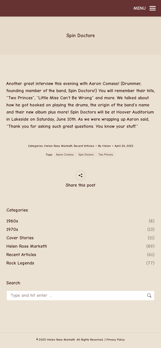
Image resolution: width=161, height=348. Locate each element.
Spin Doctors (86, 154)
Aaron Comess (65, 154)
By (104, 146)
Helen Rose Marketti (58, 146)
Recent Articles (84, 146)
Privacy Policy (115, 339)
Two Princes (105, 154)
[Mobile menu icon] (144, 8)
